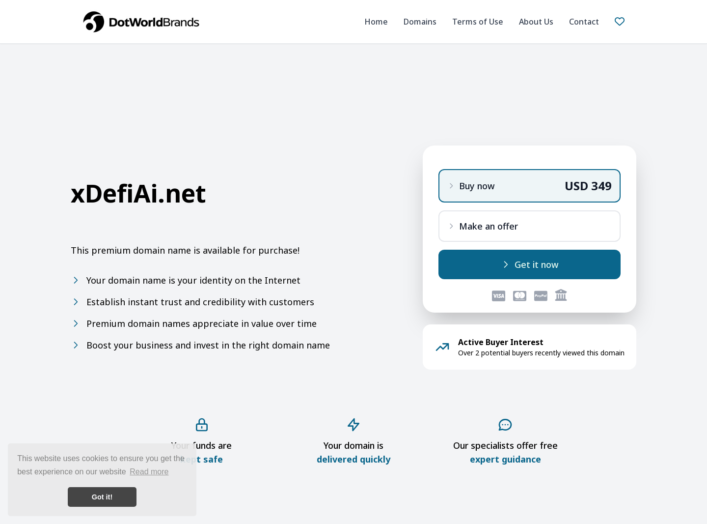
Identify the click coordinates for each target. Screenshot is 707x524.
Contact (584, 21)
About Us (536, 21)
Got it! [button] (102, 497)
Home (376, 21)
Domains (420, 21)
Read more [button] (149, 471)
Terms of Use (477, 21)
